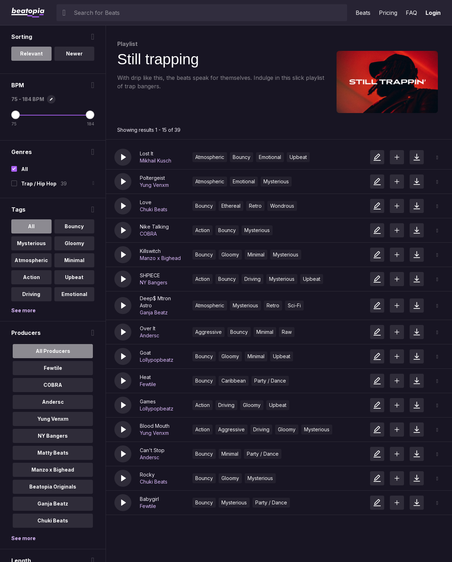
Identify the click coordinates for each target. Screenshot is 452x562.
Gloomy (230, 255)
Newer (74, 54)
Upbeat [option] (74, 277)
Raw (287, 332)
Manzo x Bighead (160, 258)
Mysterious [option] (31, 243)
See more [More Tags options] (23, 310)
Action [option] (31, 277)
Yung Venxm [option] (53, 419)
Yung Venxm (154, 185)
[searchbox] (209, 12)
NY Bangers (153, 282)
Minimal (256, 255)
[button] (122, 157)
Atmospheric (209, 157)
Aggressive (208, 332)
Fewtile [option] (53, 368)
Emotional (270, 157)
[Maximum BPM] (90, 115)
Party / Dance (270, 381)
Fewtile (148, 384)
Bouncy (241, 157)
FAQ (411, 12)
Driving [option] (31, 294)
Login (433, 12)
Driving (252, 279)
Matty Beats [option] (53, 453)
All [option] (31, 226)
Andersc (149, 335)
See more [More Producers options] (23, 538)
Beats (363, 12)
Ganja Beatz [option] (52, 504)
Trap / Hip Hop (38, 184)
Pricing (388, 12)
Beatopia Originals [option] (52, 487)
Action (202, 230)
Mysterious (276, 181)
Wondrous (282, 206)
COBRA (148, 234)
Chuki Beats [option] (52, 520)
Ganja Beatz (154, 312)
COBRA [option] (52, 385)
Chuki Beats (153, 209)
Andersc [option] (53, 402)
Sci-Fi (294, 305)
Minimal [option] (74, 260)
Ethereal (230, 206)
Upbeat (298, 157)
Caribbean (233, 381)
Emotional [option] (74, 294)
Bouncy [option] (74, 226)
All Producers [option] (53, 351)
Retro (255, 206)
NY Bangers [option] (53, 436)
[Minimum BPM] (15, 115)
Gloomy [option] (74, 243)
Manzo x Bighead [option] (52, 470)
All (24, 169)
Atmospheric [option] (31, 260)
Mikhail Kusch (155, 161)
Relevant (31, 54)
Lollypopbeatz (156, 360)
